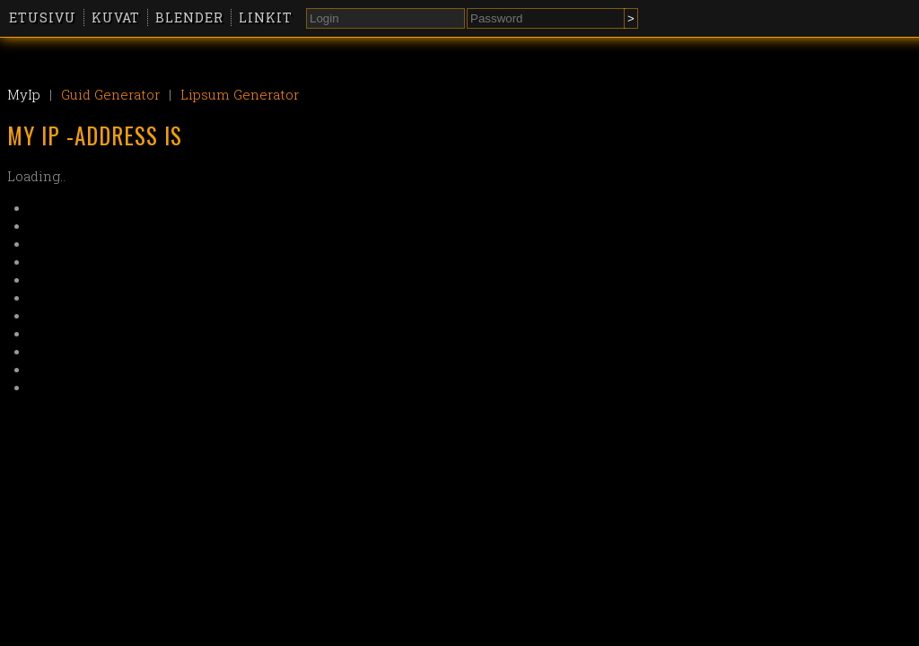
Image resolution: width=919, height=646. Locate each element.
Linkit (266, 17)
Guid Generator (110, 94)
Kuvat (116, 17)
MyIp (23, 94)
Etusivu (42, 17)
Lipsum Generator (239, 94)
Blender (189, 17)
